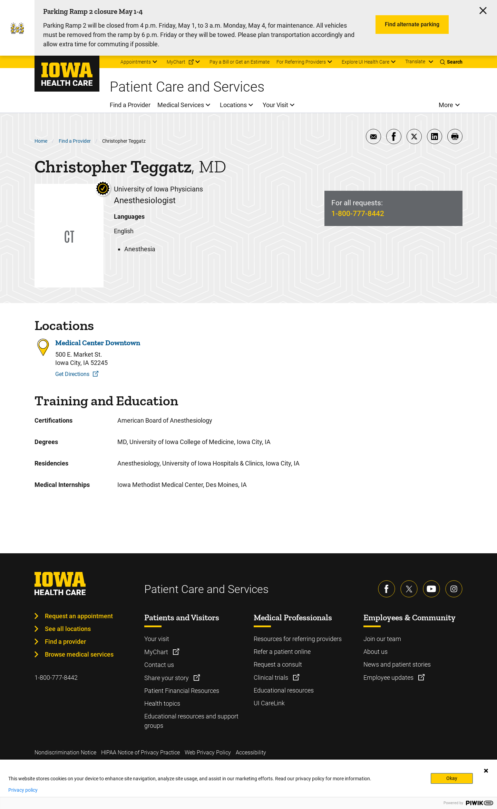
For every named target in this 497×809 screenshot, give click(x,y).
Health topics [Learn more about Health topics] (162, 703)
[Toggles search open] (451, 62)
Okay (451, 778)
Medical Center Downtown (97, 343)
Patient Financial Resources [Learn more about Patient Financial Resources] (181, 690)
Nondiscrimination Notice (65, 752)
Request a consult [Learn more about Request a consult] (278, 664)
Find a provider (65, 641)
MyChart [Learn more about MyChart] (156, 652)
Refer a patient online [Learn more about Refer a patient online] (282, 651)
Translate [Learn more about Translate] (415, 61)
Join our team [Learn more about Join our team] (382, 638)
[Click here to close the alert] (483, 10)
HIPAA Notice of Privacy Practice (140, 752)
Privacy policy (23, 790)
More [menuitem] (446, 105)
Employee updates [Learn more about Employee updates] (389, 677)
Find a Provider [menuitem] (130, 105)
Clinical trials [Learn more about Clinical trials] (272, 677)
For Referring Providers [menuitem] (301, 62)
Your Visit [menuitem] (275, 105)
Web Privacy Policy (208, 752)
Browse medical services (79, 654)
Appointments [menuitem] (135, 62)
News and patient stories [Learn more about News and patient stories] (397, 664)
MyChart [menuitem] (176, 62)
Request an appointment (79, 616)
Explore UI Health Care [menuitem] (365, 62)
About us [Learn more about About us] (375, 651)
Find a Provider (75, 141)
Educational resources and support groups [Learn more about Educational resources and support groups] (191, 721)
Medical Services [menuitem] (180, 105)
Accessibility (251, 752)
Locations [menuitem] (233, 105)
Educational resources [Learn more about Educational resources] (284, 690)
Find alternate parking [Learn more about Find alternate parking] (412, 24)
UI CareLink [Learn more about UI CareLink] (269, 703)
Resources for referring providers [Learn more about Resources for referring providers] (298, 638)
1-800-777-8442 (357, 213)
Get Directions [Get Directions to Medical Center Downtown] (72, 374)
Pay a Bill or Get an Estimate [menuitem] (239, 62)
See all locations (68, 628)
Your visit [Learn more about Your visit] (156, 638)
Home (41, 141)
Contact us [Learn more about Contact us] (159, 664)
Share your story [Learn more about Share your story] (167, 677)
